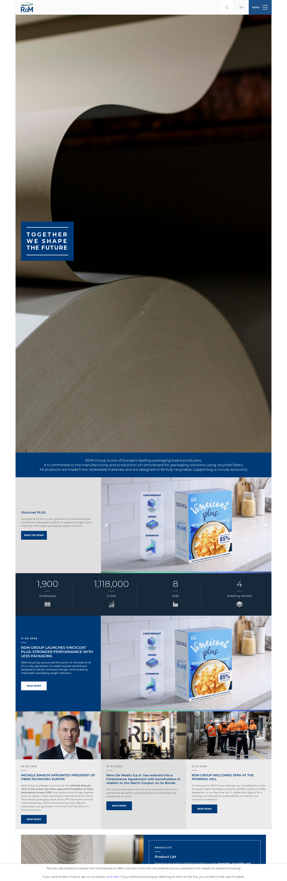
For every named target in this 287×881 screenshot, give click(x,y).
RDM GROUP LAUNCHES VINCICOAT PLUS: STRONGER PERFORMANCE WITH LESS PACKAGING (57, 637)
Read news (34, 671)
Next (266, 510)
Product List (165, 842)
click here (112, 876)
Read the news (34, 520)
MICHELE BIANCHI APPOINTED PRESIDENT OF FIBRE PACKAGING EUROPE (58, 762)
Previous (106, 510)
